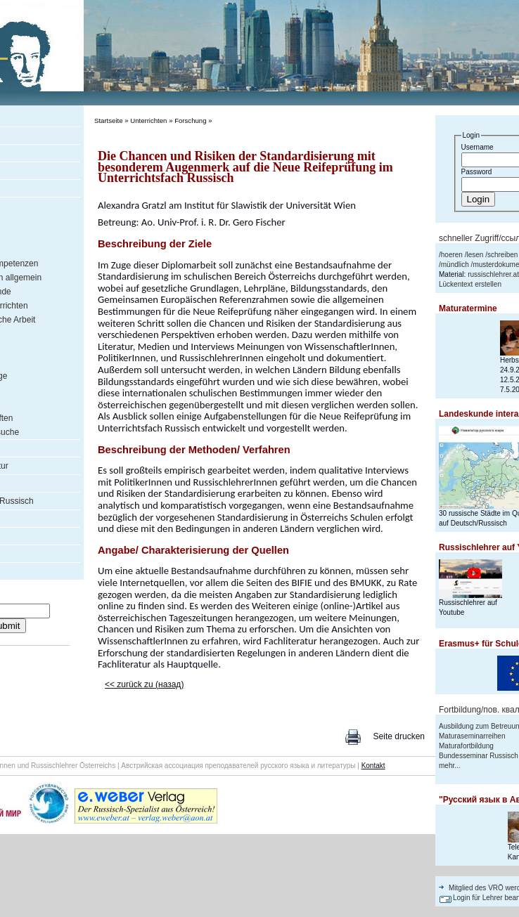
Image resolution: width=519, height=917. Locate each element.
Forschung (190, 120)
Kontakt (373, 765)
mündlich (455, 264)
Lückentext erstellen (470, 284)
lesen (474, 255)
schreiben (502, 255)
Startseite (108, 120)
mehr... (450, 765)
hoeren (452, 255)
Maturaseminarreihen (472, 736)
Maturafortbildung (466, 746)
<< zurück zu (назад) (144, 684)
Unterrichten (148, 120)
